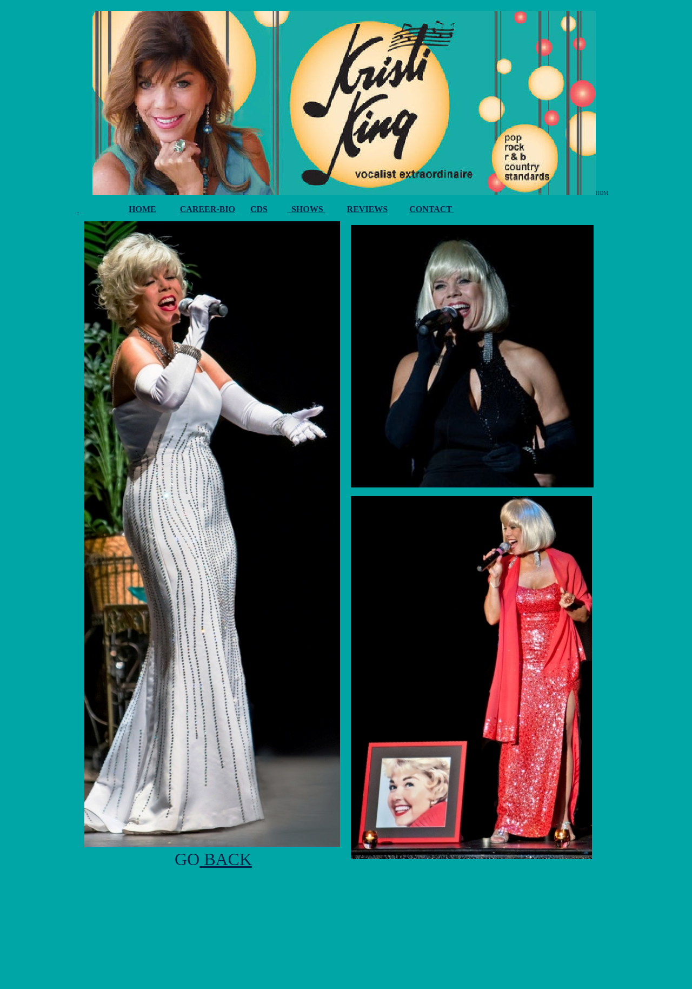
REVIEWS (367, 209)
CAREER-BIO (207, 209)
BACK (225, 859)
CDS (259, 209)
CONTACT (431, 209)
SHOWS (306, 209)
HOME (142, 209)
